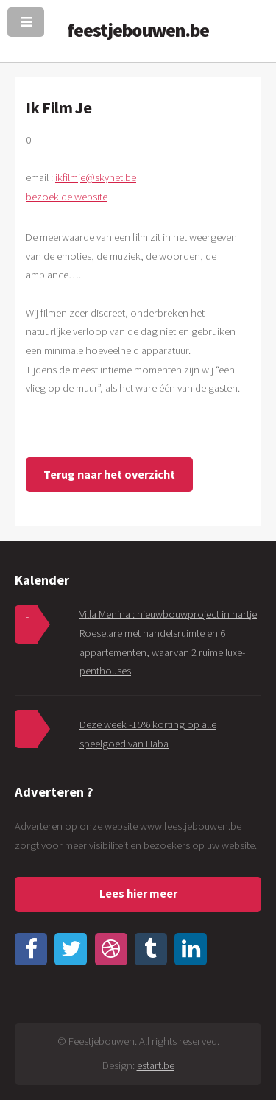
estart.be (155, 1065)
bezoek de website (66, 196)
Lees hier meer (138, 893)
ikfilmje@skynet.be (95, 177)
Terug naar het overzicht (109, 474)
